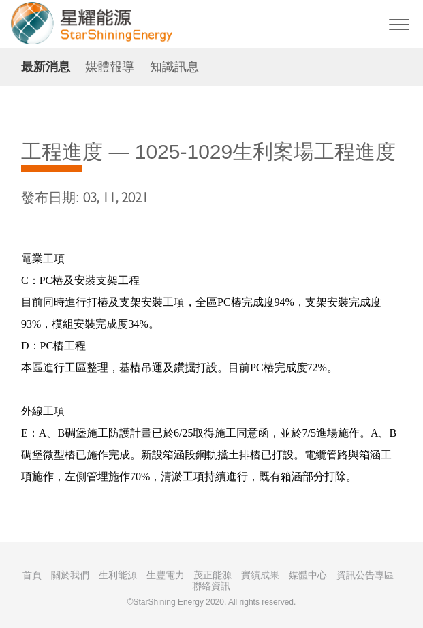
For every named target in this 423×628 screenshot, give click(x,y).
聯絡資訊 (211, 585)
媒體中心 (308, 574)
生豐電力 (165, 574)
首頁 (32, 574)
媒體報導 (109, 67)
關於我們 (70, 574)
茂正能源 (212, 574)
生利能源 (118, 574)
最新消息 (45, 67)
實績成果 (260, 574)
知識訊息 (174, 67)
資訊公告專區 (365, 574)
